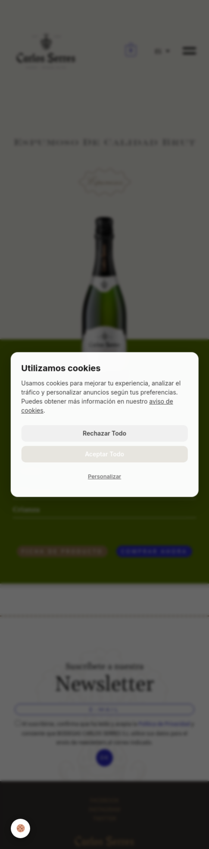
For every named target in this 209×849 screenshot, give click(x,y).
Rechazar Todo (104, 433)
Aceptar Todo (104, 454)
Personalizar (104, 476)
